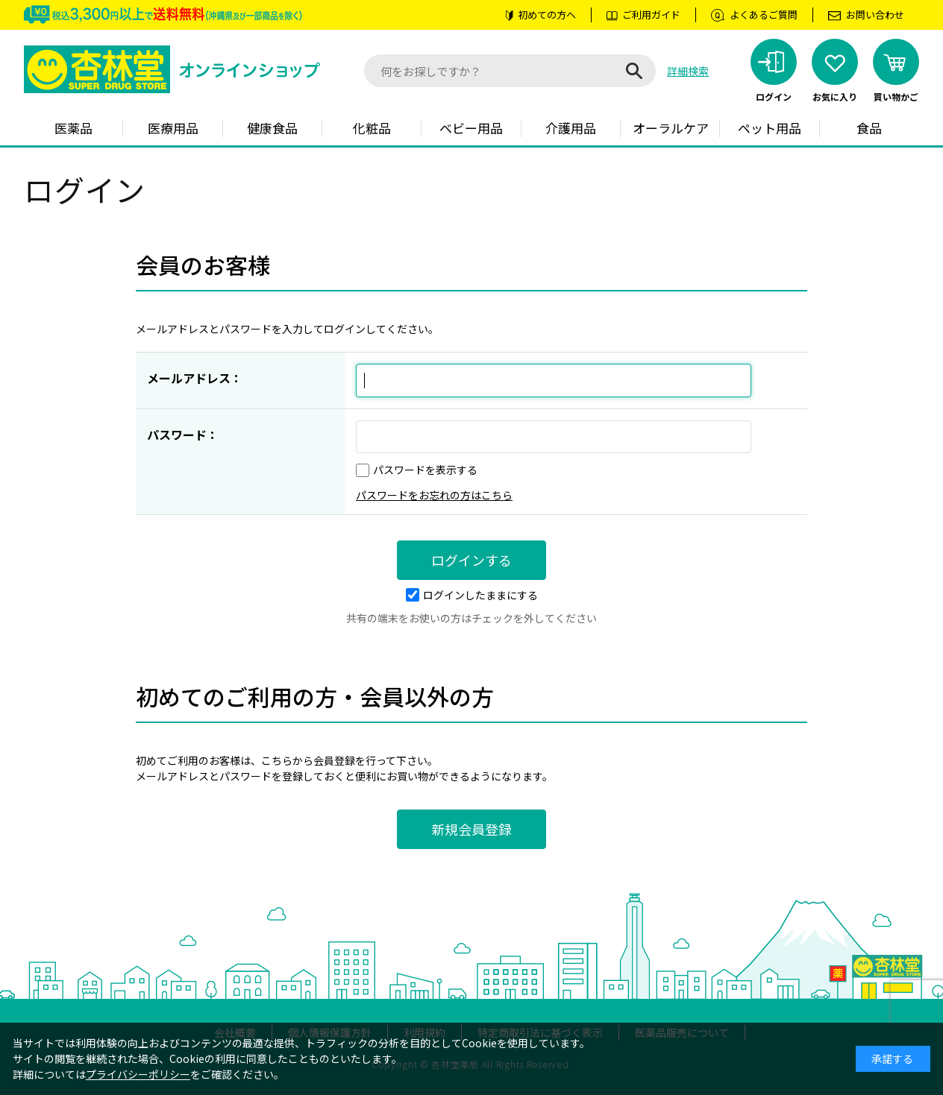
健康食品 (272, 128)
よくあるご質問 (764, 14)
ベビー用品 (471, 128)
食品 (869, 128)
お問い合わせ (875, 14)
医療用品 (173, 128)
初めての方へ (547, 14)
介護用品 (570, 128)
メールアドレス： (194, 378)
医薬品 (73, 128)
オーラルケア (671, 128)
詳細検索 (688, 70)
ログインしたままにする (472, 594)
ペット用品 (769, 128)
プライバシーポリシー (138, 1074)
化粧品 (372, 128)
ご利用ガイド (651, 14)
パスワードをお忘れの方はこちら (434, 494)
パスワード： (183, 435)
